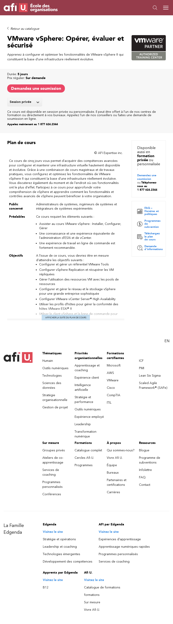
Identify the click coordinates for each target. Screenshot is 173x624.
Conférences (51, 495)
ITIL (109, 403)
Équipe (112, 466)
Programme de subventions (149, 461)
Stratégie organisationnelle (54, 398)
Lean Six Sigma (150, 376)
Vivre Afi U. (115, 458)
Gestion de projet (55, 408)
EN (166, 341)
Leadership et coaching (60, 547)
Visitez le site (53, 532)
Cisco (111, 388)
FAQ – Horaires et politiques (148, 211)
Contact (144, 485)
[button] (127, 7)
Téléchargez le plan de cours (148, 237)
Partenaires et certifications (116, 483)
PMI (141, 369)
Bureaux (113, 473)
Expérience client (87, 378)
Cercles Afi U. (84, 458)
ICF (141, 361)
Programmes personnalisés (52, 485)
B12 (45, 588)
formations (92, 595)
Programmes (84, 466)
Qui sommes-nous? (120, 451)
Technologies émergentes (61, 555)
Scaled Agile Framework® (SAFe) (153, 386)
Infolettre (145, 471)
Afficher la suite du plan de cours (65, 318)
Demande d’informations (150, 249)
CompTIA (113, 396)
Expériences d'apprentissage (120, 540)
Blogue (144, 451)
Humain (47, 361)
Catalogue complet (88, 451)
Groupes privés (53, 451)
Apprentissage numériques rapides (124, 547)
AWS (110, 373)
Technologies (52, 376)
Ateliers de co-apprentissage (52, 461)
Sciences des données (51, 386)
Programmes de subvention (148, 224)
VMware (112, 381)
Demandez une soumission (36, 88)
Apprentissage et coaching (87, 368)
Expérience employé (89, 417)
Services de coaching (50, 473)
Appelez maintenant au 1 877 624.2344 (32, 124)
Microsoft (114, 366)
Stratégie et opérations (59, 540)
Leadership (83, 425)
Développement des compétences (67, 562)
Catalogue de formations (102, 588)
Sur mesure (92, 603)
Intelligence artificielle (83, 388)
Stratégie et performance (84, 400)
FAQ (142, 478)
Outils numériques (55, 369)
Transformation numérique (85, 434)
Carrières (113, 493)
